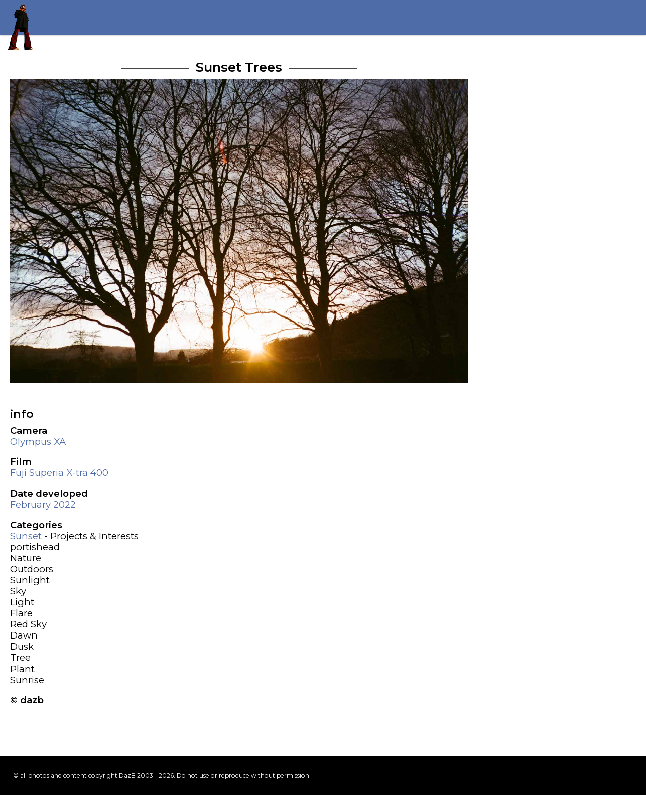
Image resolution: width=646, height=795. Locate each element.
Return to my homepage (25, 25)
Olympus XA (38, 441)
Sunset (26, 536)
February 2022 (43, 504)
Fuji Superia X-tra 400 (59, 473)
